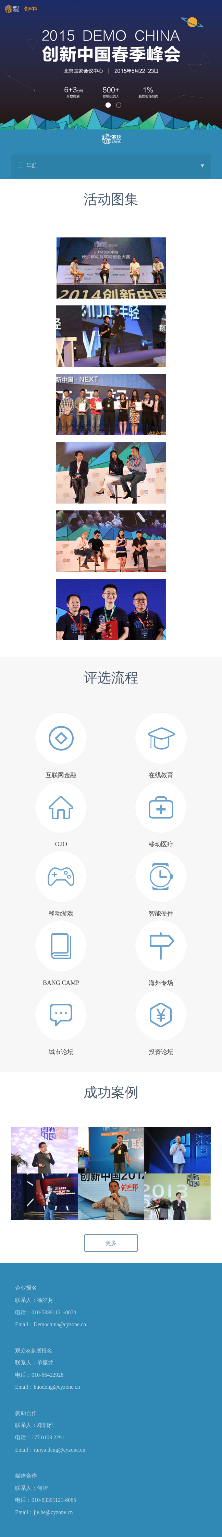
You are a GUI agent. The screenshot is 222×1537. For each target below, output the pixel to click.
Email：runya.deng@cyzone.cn (50, 1450)
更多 (111, 1243)
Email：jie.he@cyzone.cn (44, 1512)
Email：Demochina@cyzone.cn (50, 1324)
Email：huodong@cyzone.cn (47, 1387)
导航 (115, 165)
